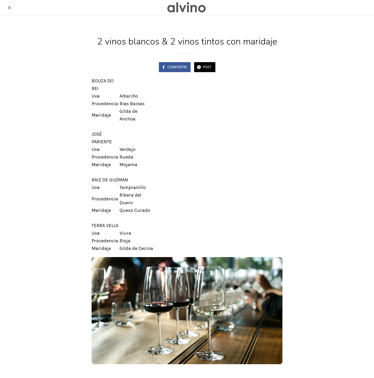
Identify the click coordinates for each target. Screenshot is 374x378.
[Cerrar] (9, 7)
